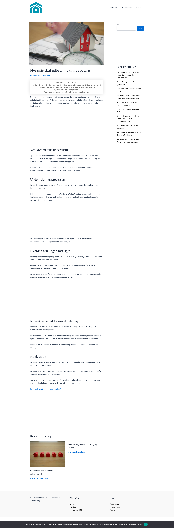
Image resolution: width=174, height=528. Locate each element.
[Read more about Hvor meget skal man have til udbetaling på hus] (47, 454)
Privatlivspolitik (76, 510)
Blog (72, 504)
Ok (146, 524)
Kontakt (73, 507)
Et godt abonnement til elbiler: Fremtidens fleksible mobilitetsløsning (129, 119)
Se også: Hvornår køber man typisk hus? (46, 389)
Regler (139, 7)
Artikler (33, 478)
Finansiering (128, 7)
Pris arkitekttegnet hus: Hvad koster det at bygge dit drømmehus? (128, 75)
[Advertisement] (66, 126)
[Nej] (171, 524)
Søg (118, 24)
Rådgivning (115, 7)
